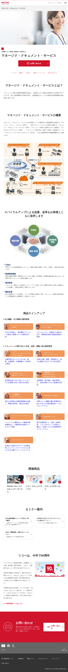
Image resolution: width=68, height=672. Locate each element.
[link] (18, 525)
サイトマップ (55, 662)
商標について (31, 662)
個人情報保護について (7, 662)
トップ (13, 73)
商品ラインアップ (38, 73)
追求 (27, 73)
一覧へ (3, 654)
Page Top (64, 654)
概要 (20, 73)
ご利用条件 (20, 662)
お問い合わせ (51, 73)
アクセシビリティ (43, 662)
